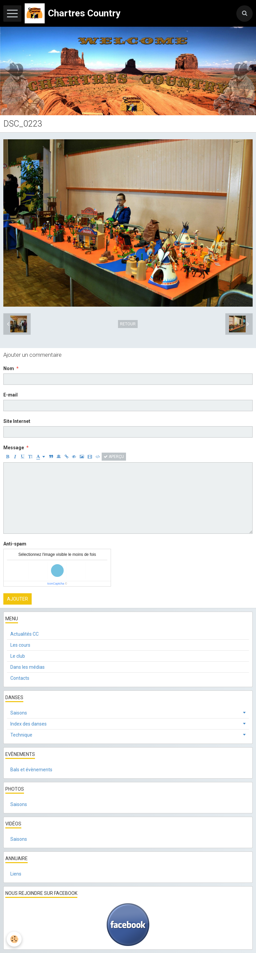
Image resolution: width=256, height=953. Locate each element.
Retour (128, 324)
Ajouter (17, 599)
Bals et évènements (31, 769)
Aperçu (114, 456)
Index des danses (28, 724)
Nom (8, 368)
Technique (21, 735)
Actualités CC (24, 634)
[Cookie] (14, 939)
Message (13, 447)
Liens (15, 874)
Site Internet (16, 421)
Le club (17, 656)
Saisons (18, 713)
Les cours (20, 645)
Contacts (19, 678)
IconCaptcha (55, 583)
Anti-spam (14, 543)
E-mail (10, 395)
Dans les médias (27, 667)
